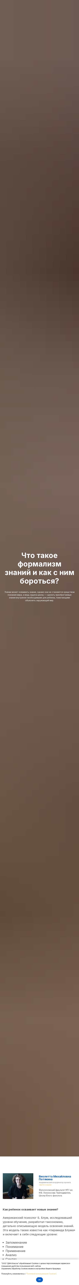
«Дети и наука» (45, 1185)
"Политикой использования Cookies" (41, 1274)
